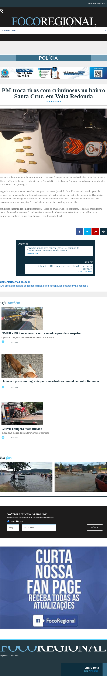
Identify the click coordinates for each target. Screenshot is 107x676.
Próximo (95, 527)
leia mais (14, 342)
